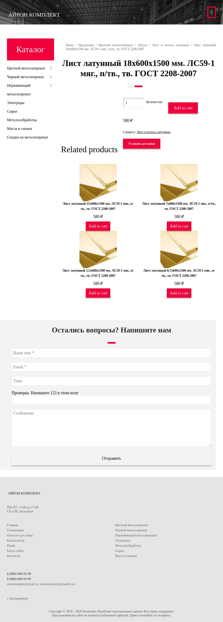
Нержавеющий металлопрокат (136, 535)
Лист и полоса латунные (170, 45)
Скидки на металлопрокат (27, 137)
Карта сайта (15, 551)
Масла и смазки (19, 129)
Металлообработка (22, 120)
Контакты (14, 556)
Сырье (12, 111)
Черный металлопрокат (25, 77)
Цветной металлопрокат (115, 45)
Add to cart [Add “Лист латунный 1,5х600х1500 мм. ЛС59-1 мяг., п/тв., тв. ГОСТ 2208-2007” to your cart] (98, 293)
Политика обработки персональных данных (113, 611)
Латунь (142, 45)
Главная (12, 525)
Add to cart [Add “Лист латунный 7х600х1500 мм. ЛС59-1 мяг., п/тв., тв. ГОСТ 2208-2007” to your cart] (179, 226)
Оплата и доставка (20, 535)
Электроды (15, 103)
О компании (15, 530)
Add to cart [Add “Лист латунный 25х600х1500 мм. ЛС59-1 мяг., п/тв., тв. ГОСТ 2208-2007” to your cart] (98, 226)
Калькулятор (15, 540)
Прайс (11, 545)
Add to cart (183, 108)
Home (70, 45)
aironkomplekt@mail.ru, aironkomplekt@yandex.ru (41, 584)
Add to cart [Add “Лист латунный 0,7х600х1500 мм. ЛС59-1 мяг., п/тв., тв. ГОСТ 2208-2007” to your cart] (179, 293)
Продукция (86, 45)
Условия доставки (141, 143)
